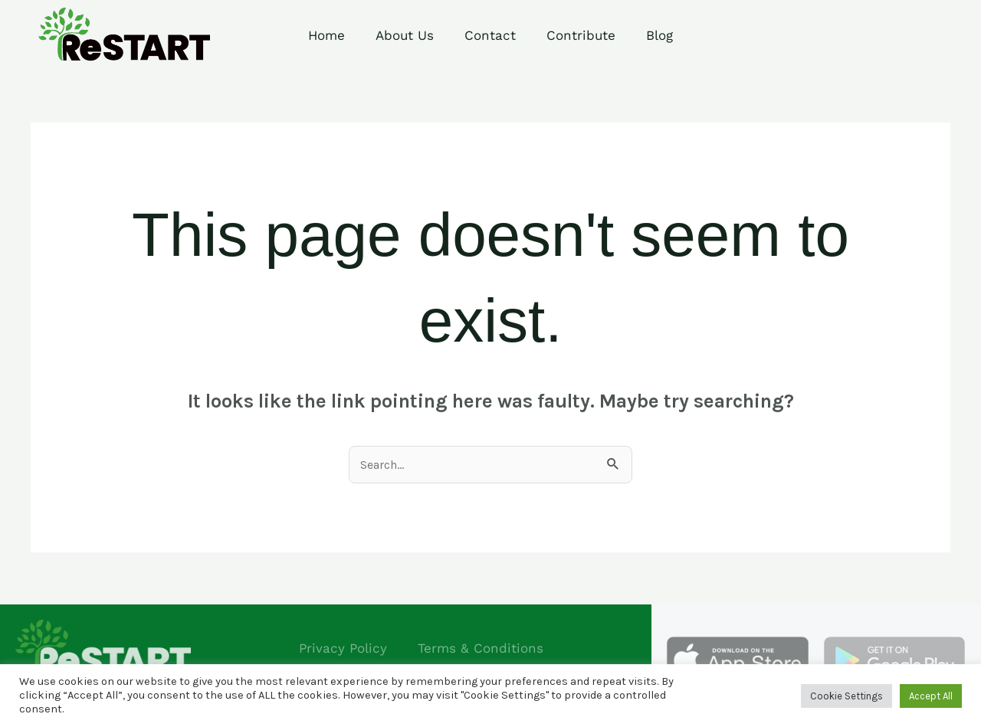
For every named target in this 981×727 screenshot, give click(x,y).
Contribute (580, 35)
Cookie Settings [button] (846, 696)
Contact (490, 35)
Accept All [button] (931, 696)
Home (326, 35)
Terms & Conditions (480, 648)
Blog (659, 35)
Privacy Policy (343, 648)
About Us (405, 35)
